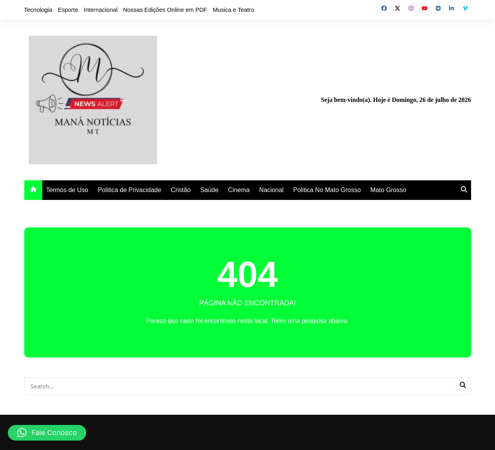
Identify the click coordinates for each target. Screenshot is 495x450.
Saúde (209, 190)
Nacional (271, 190)
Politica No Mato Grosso (327, 190)
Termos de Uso (67, 190)
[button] (47, 433)
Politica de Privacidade (129, 190)
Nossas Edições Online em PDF (165, 9)
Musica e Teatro (233, 9)
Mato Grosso (388, 190)
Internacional (101, 9)
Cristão (181, 190)
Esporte (68, 9)
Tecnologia (38, 9)
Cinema (239, 190)
